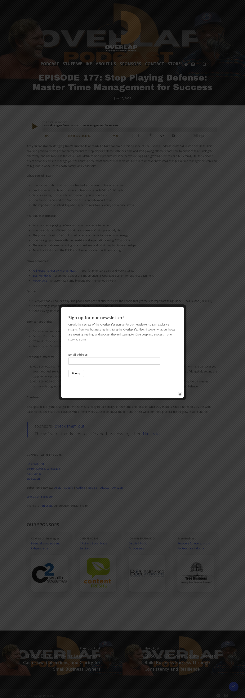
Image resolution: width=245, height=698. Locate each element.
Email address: (114, 359)
